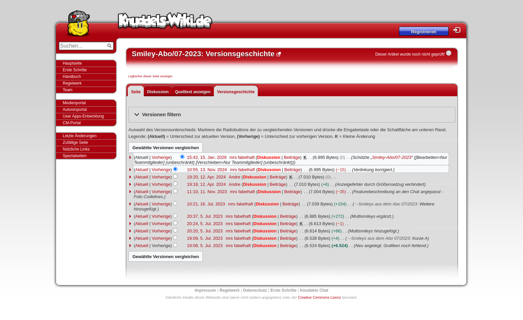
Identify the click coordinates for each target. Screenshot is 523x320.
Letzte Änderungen (79, 136)
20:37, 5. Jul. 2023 (205, 216)
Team (67, 90)
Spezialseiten (74, 156)
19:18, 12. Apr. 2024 (206, 184)
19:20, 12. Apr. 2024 (206, 176)
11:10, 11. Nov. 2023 (207, 191)
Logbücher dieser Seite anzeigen (150, 76)
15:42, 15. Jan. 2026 (207, 157)
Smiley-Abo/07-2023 (391, 157)
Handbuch (72, 76)
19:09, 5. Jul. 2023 (205, 238)
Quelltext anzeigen (192, 92)
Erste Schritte (75, 70)
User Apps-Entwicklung (83, 116)
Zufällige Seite (75, 142)
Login (458, 30)
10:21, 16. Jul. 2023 (206, 203)
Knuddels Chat (314, 290)
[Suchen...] (81, 46)
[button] (292, 115)
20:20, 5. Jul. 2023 (205, 230)
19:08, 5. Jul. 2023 (205, 245)
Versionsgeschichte (236, 92)
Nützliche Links (76, 149)
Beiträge (292, 157)
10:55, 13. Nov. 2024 (207, 169)
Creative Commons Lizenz (319, 297)
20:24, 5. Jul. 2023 (205, 223)
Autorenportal (75, 109)
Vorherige (161, 157)
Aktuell (141, 169)
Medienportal (74, 103)
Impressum (205, 290)
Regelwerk (72, 83)
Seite (136, 92)
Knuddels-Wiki (165, 22)
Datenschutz (255, 290)
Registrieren (423, 31)
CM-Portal (72, 123)
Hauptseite (72, 63)
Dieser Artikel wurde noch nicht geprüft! (410, 54)
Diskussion (157, 92)
